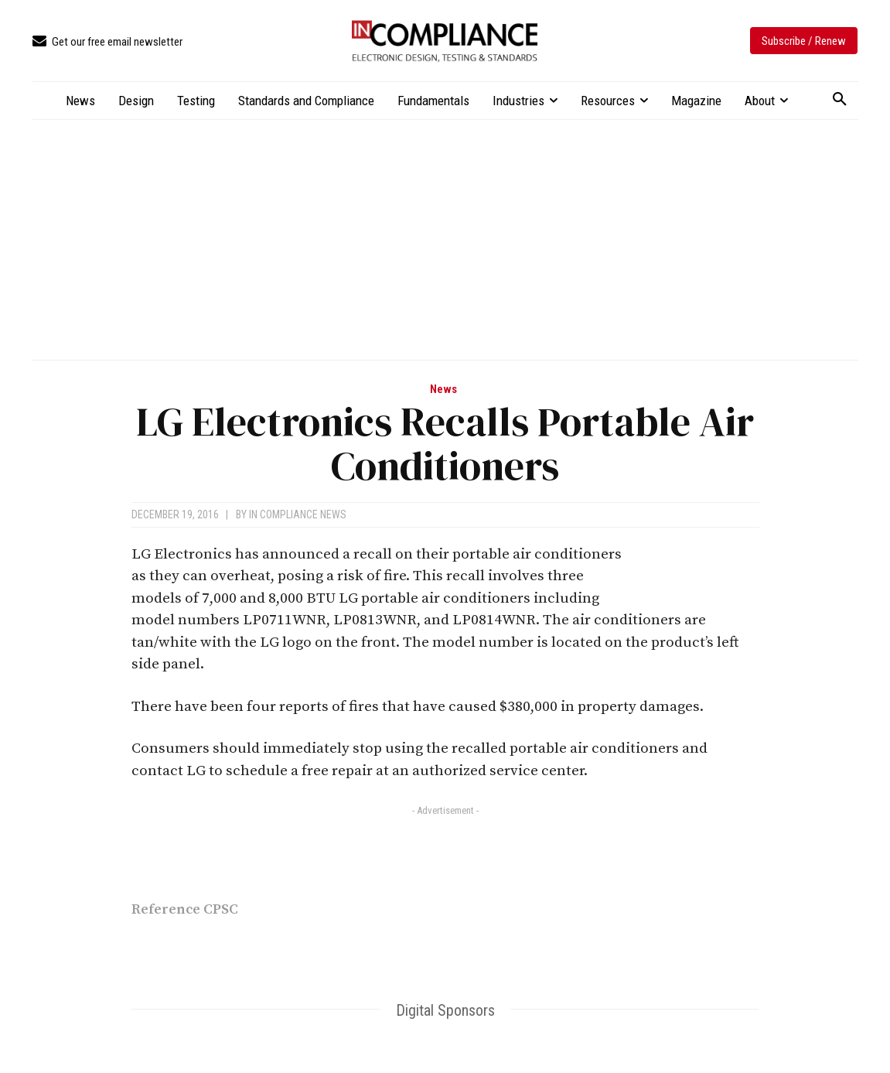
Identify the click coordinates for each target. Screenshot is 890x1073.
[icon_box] (107, 42)
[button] (839, 99)
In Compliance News (297, 514)
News (443, 389)
